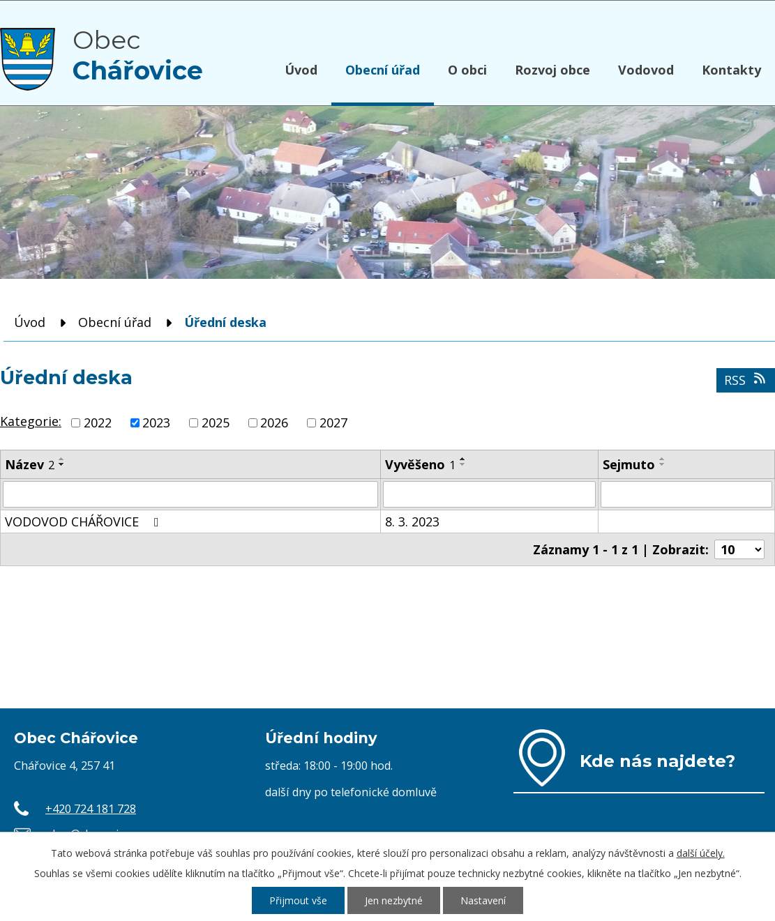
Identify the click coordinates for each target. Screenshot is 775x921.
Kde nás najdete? (657, 760)
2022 (98, 422)
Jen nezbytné (394, 900)
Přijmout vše (298, 900)
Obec (138, 55)
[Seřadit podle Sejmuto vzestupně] (662, 459)
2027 (333, 422)
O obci (467, 69)
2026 (274, 422)
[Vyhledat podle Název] (190, 494)
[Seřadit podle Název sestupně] (62, 464)
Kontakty (731, 69)
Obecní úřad (382, 69)
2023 (156, 422)
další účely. (701, 853)
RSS (746, 380)
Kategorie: (30, 421)
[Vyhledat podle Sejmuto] (686, 494)
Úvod (301, 69)
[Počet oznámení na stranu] (739, 549)
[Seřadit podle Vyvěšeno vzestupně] (463, 459)
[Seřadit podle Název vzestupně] (62, 459)
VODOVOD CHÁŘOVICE (85, 521)
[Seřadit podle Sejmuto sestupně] (662, 464)
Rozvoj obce (552, 69)
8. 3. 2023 (412, 521)
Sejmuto (629, 464)
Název (29, 464)
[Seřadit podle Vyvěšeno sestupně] (463, 464)
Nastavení (483, 900)
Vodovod (646, 69)
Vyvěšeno (420, 464)
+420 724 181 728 (90, 808)
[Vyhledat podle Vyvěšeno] (489, 494)
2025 (216, 422)
